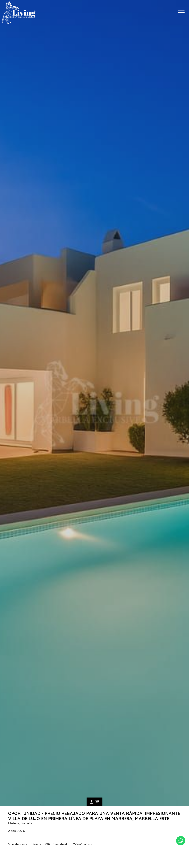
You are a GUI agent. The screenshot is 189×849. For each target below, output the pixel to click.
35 (94, 801)
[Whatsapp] (180, 840)
